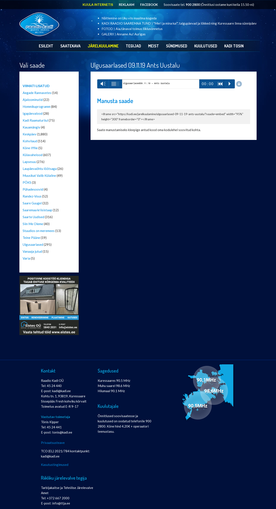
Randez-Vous (32, 196)
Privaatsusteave (53, 443)
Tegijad (133, 46)
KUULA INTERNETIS (98, 4)
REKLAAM (126, 4)
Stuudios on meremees (39, 231)
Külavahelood (32, 155)
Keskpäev (29, 134)
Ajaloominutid (33, 100)
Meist (153, 46)
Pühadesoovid (33, 189)
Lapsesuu (29, 162)
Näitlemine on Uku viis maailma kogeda (129, 18)
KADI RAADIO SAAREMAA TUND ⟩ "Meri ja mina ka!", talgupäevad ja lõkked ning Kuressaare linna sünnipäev (179, 23)
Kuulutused (205, 46)
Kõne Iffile (30, 148)
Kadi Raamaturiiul (35, 120)
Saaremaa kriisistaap (37, 210)
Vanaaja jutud (32, 251)
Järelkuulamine (103, 46)
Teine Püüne (31, 238)
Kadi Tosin (234, 46)
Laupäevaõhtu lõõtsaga (40, 169)
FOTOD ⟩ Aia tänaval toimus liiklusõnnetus (132, 29)
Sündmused (176, 46)
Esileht (46, 46)
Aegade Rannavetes (37, 93)
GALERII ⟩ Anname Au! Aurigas (124, 34)
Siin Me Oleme (33, 224)
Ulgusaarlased (33, 244)
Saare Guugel (32, 203)
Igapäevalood (32, 113)
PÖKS (27, 182)
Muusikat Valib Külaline (39, 175)
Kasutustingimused (54, 465)
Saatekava (70, 46)
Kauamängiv (31, 127)
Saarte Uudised (33, 217)
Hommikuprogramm (36, 106)
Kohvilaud (30, 141)
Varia (26, 258)
